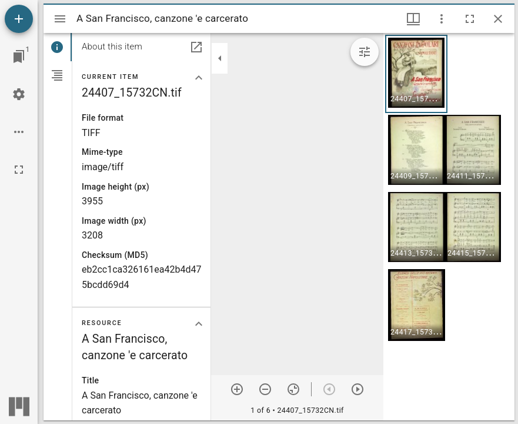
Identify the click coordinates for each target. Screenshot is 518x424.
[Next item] (357, 389)
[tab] (58, 47)
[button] (416, 74)
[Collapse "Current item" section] (199, 78)
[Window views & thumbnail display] (413, 19)
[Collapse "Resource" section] (199, 324)
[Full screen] (19, 169)
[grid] (448, 226)
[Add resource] (19, 19)
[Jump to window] (19, 56)
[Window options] (441, 19)
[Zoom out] (265, 389)
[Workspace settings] (19, 94)
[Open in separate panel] (196, 47)
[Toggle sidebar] (60, 19)
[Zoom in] (237, 389)
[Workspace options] (19, 132)
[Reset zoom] (293, 389)
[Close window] (498, 19)
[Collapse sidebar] (220, 58)
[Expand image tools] (364, 52)
